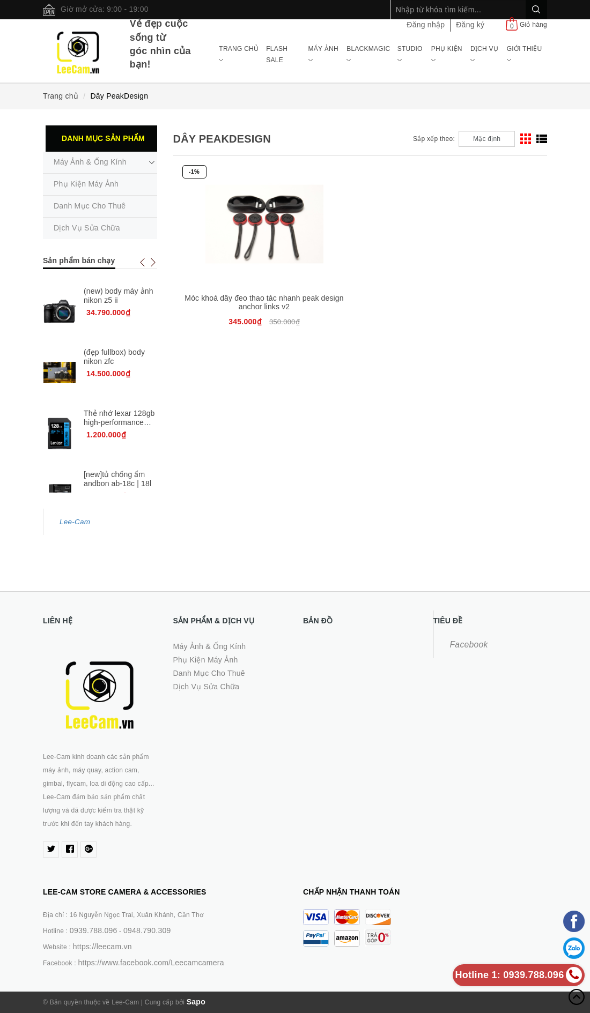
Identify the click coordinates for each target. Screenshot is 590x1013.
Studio (410, 54)
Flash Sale (276, 54)
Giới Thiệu (524, 54)
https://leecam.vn (102, 946)
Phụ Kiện (446, 54)
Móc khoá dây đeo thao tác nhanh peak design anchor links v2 (235, 306)
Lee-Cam (75, 522)
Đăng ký (470, 24)
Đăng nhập (426, 24)
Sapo (196, 1001)
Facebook (469, 644)
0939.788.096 (93, 930)
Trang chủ (239, 54)
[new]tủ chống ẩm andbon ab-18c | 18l (117, 419)
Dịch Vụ (484, 54)
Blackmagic (368, 54)
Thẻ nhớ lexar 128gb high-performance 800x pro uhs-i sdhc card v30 (119, 386)
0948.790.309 (147, 930)
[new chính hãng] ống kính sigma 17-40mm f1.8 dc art (116, 473)
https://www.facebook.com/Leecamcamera (151, 962)
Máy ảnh (323, 54)
